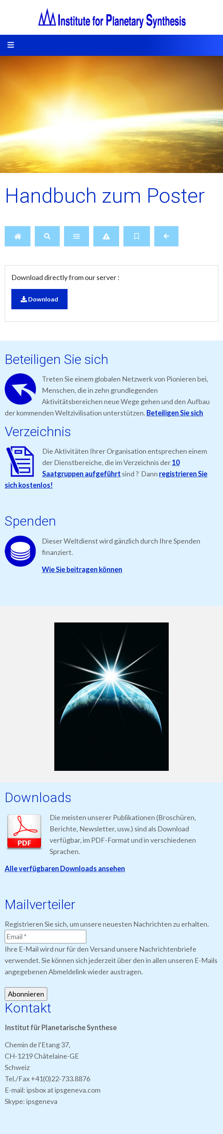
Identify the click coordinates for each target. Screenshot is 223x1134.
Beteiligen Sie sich (174, 412)
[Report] (106, 236)
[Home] (17, 236)
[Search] (47, 236)
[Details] (76, 236)
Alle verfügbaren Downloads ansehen (65, 868)
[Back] (166, 236)
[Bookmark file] (136, 236)
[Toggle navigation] (10, 45)
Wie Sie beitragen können (82, 569)
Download (39, 299)
